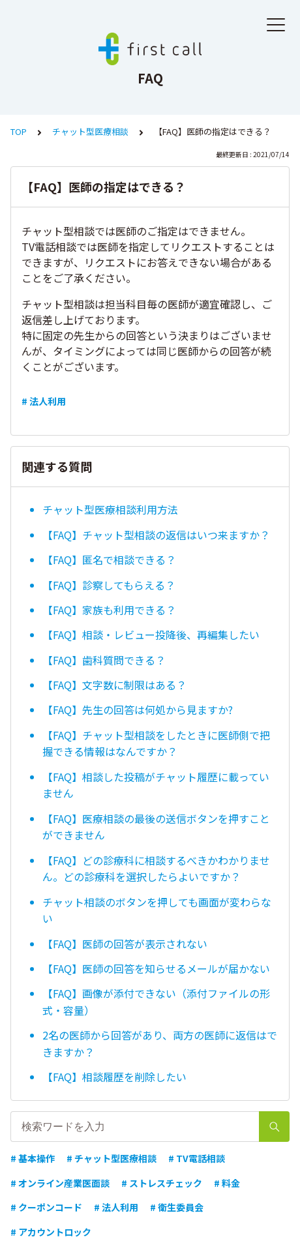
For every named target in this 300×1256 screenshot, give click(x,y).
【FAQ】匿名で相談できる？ (109, 559)
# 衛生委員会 (176, 1207)
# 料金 (227, 1182)
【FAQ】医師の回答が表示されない (124, 943)
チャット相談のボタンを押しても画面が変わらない (156, 910)
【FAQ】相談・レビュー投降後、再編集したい (151, 634)
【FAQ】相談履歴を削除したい (114, 1076)
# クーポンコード (46, 1207)
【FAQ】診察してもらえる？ (108, 585)
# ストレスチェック (161, 1182)
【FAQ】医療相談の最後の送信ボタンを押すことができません (156, 827)
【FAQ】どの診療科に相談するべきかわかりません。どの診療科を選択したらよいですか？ (156, 868)
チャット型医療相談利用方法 (110, 509)
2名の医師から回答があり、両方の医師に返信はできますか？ (159, 1043)
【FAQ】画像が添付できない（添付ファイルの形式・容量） (156, 1001)
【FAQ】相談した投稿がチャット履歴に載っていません (155, 785)
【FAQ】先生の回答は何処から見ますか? (137, 709)
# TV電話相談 (196, 1158)
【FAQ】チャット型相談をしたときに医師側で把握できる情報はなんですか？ (156, 743)
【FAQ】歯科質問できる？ (104, 660)
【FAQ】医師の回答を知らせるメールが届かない (156, 968)
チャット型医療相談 (90, 131)
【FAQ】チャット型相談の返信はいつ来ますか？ (156, 535)
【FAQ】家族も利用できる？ (109, 610)
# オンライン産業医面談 (60, 1182)
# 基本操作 (32, 1158)
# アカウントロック (50, 1231)
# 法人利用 (44, 401)
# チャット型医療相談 (112, 1158)
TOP (18, 131)
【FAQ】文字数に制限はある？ (114, 685)
